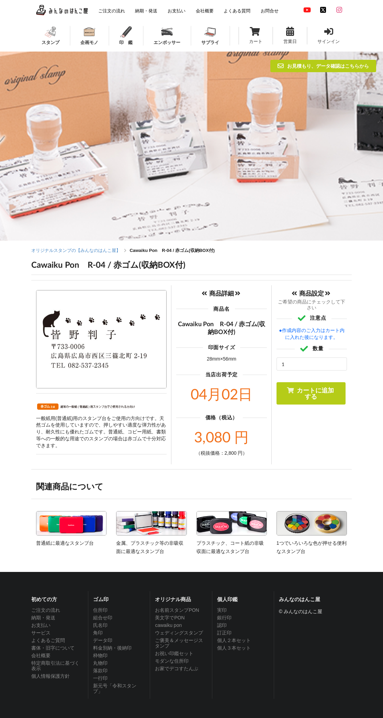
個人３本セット (234, 648)
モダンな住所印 (172, 661)
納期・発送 (43, 617)
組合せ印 (102, 617)
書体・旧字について (53, 648)
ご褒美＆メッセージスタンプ (179, 643)
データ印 (102, 640)
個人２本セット (234, 640)
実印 (222, 610)
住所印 (100, 610)
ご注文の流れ (45, 610)
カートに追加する (310, 393)
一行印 (100, 678)
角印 (98, 633)
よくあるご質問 (48, 640)
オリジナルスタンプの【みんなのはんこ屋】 (76, 250)
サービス (40, 633)
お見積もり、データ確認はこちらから (323, 66)
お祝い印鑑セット (174, 653)
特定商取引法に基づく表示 (55, 665)
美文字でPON (169, 617)
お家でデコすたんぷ (176, 668)
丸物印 (100, 663)
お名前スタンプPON (177, 610)
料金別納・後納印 (112, 648)
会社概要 (40, 655)
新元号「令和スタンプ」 (114, 688)
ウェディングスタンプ (179, 633)
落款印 (100, 670)
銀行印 (224, 617)
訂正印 (224, 633)
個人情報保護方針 (50, 676)
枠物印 (100, 655)
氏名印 (100, 625)
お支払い (40, 625)
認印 (222, 625)
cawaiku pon (168, 625)
